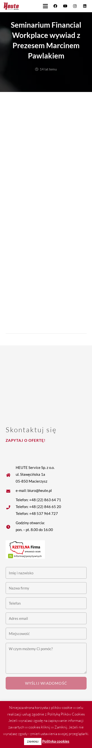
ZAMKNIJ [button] (33, 741)
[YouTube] (65, 6)
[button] (45, 6)
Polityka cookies (55, 741)
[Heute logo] (11, 6)
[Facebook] (55, 6)
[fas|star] (11, 490)
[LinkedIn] (84, 6)
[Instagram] (75, 6)
